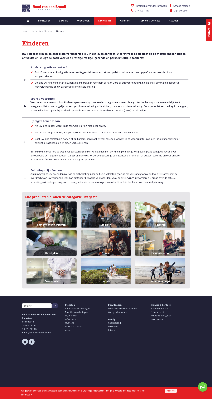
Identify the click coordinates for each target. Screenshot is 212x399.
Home (24, 75)
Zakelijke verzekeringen (76, 356)
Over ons (69, 367)
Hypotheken (71, 360)
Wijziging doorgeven (161, 360)
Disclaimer (113, 371)
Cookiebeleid (114, 367)
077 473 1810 (142, 10)
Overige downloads (117, 356)
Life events (36, 75)
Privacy (111, 374)
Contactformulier (159, 353)
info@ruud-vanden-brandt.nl (151, 6)
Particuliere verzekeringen (77, 353)
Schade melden (181, 6)
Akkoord (170, 391)
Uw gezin (48, 75)
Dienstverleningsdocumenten (122, 353)
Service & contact (73, 371)
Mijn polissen (180, 10)
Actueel (68, 374)
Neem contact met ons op (41, 60)
